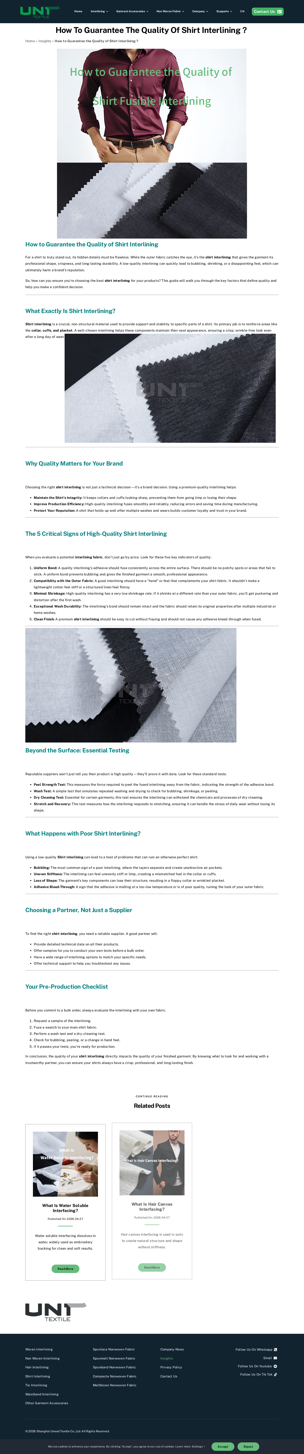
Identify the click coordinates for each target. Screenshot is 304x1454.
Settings (198, 1446)
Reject (248, 1446)
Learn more (182, 1446)
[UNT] (56, 1305)
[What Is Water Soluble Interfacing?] (65, 1135)
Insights (44, 41)
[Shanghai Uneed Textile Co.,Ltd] (40, 8)
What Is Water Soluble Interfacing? (65, 1208)
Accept (223, 1446)
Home (30, 41)
